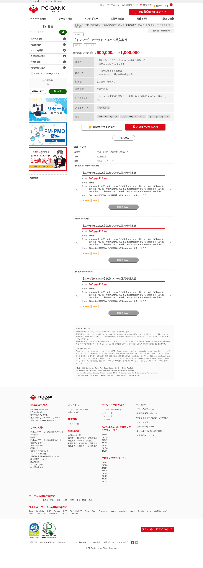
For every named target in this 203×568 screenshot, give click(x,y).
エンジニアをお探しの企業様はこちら (119, 5)
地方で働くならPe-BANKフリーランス (46, 418)
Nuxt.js (141, 511)
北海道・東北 (48, 500)
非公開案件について (38, 459)
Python (57, 511)
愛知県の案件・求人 (134, 25)
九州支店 (80, 446)
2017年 (105, 448)
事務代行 (34, 437)
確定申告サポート (37, 443)
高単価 (100, 161)
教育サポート (35, 448)
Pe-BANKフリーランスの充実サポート (46, 440)
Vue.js (132, 511)
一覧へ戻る (123, 138)
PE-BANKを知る (37, 18)
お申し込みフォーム (145, 409)
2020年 (105, 473)
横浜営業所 (81, 438)
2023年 (105, 435)
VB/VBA (65, 514)
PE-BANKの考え (37, 412)
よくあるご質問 (36, 465)
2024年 (105, 462)
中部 (99, 152)
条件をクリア (38, 91)
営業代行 (34, 435)
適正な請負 (34, 462)
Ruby (87, 511)
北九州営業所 (91, 446)
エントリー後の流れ (38, 454)
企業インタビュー (75, 412)
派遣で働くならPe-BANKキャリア (44, 420)
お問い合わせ (108, 542)
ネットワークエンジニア (133, 116)
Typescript (103, 511)
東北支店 (71, 441)
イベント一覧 (107, 413)
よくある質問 (94, 542)
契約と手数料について (39, 451)
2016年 (105, 451)
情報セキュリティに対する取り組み (152, 418)
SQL (94, 511)
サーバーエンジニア (107, 116)
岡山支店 (93, 443)
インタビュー (91, 18)
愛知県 (105, 152)
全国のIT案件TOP (91, 25)
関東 (58, 500)
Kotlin (149, 511)
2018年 (105, 445)
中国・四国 (81, 500)
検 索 (57, 91)
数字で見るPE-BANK (38, 415)
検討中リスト (163, 5)
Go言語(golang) (160, 511)
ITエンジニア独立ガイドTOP (113, 410)
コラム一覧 (106, 419)
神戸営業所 (72, 443)
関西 (72, 500)
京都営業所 (83, 443)
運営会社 (33, 542)
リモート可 (109, 161)
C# (71, 511)
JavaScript (40, 511)
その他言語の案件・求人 (112, 25)
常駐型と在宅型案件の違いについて (44, 456)
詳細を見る (123, 207)
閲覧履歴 (146, 5)
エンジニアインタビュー (78, 409)
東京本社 (71, 438)
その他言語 (103, 108)
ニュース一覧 (73, 424)
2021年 (105, 440)
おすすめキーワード (145, 435)
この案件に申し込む (145, 127)
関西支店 (89, 441)
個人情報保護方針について (148, 413)
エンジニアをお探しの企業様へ (150, 431)
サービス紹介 (65, 18)
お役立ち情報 (167, 18)
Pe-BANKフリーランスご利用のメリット (47, 432)
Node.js (113, 511)
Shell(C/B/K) (41, 514)
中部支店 (80, 441)
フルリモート (34, 500)
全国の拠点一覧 (74, 435)
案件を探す (142, 18)
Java (31, 511)
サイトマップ (142, 422)
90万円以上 (101, 156)
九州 (90, 500)
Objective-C (54, 514)
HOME (78, 25)
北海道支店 (92, 438)
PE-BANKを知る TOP (39, 409)
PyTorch (75, 514)
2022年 (105, 437)
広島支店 (71, 446)
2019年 (105, 443)
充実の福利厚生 (36, 445)
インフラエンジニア (158, 116)
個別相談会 (141, 404)
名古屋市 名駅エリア (119, 152)
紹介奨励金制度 (36, 467)
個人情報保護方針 (47, 542)
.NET (65, 511)
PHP (49, 511)
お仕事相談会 (117, 18)
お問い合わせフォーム (146, 426)
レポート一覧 (107, 416)
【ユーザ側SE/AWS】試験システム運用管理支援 (109, 173)
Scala (31, 514)
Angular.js (123, 511)
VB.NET (78, 511)
